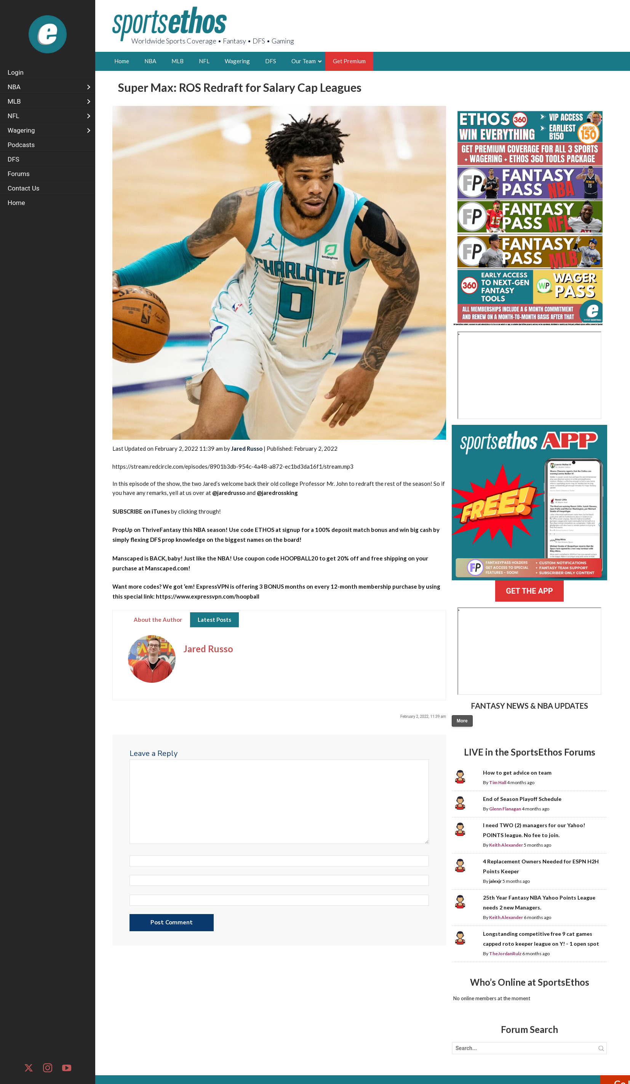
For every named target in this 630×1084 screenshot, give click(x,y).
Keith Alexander (506, 845)
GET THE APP (529, 591)
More (462, 721)
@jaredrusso (228, 492)
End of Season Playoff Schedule (522, 799)
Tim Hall (497, 782)
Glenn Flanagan (505, 809)
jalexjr (495, 881)
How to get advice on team (517, 772)
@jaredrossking (277, 492)
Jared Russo (246, 448)
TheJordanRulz (505, 953)
